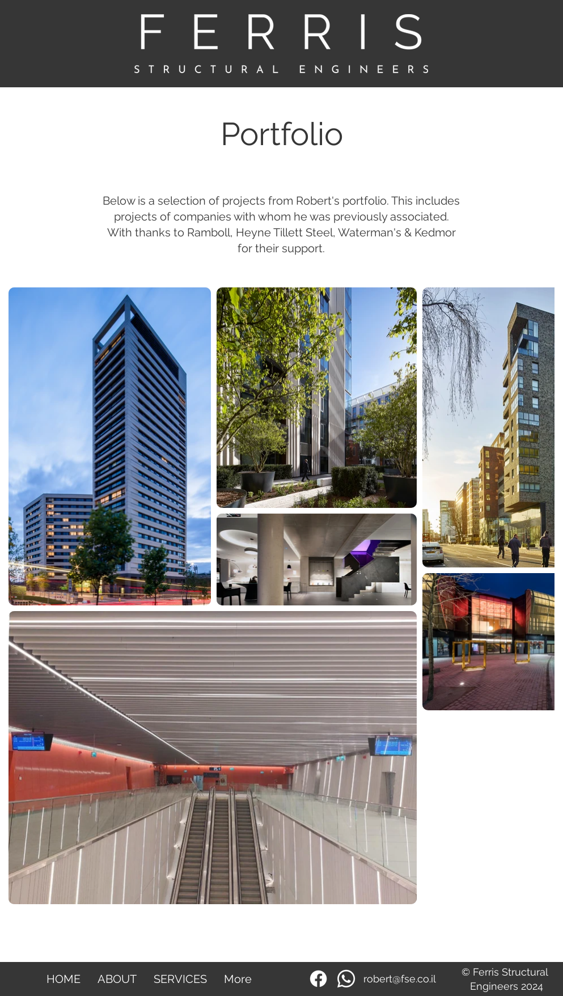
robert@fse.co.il (399, 979)
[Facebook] (318, 979)
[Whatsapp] (346, 979)
